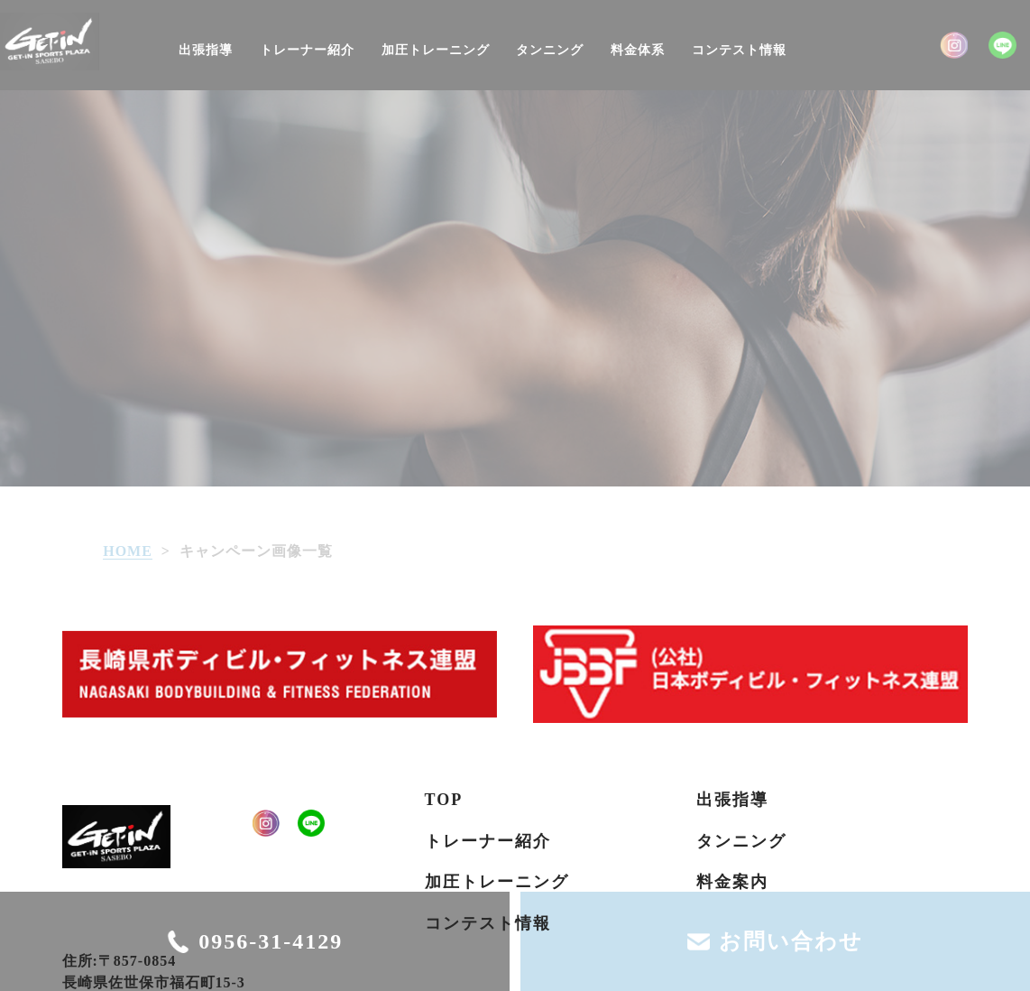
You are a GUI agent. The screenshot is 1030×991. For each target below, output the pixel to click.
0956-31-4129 (270, 941)
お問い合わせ (791, 941)
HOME (127, 551)
